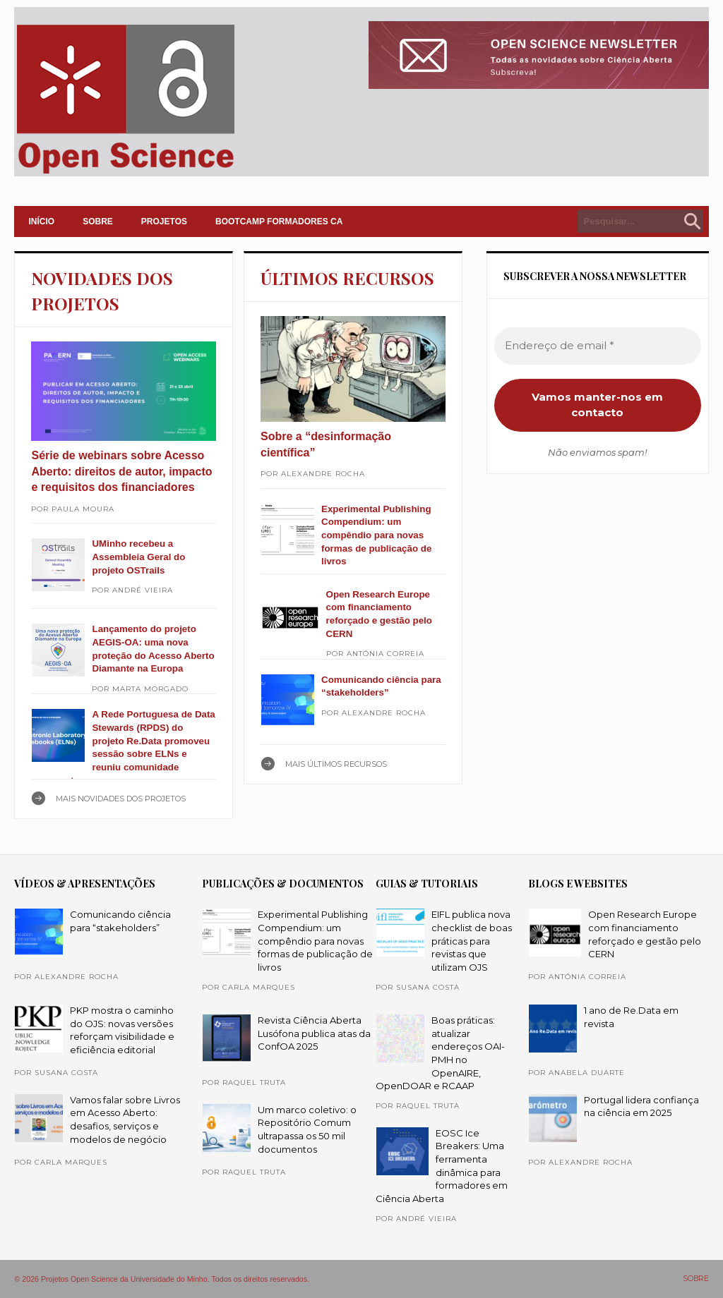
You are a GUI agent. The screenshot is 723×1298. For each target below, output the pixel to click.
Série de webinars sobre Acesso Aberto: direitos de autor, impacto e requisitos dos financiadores (121, 471)
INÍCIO (41, 221)
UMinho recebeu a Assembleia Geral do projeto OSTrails (138, 556)
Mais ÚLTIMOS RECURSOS (336, 764)
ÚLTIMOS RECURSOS (347, 278)
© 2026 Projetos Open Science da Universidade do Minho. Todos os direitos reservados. (161, 1279)
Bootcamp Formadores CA (278, 221)
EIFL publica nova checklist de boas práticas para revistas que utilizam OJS (471, 941)
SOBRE (98, 221)
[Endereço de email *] (597, 346)
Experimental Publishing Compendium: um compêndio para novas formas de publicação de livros (376, 535)
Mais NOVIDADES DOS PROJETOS (121, 798)
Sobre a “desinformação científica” (326, 444)
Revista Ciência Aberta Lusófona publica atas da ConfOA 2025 (314, 1033)
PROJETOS (164, 221)
